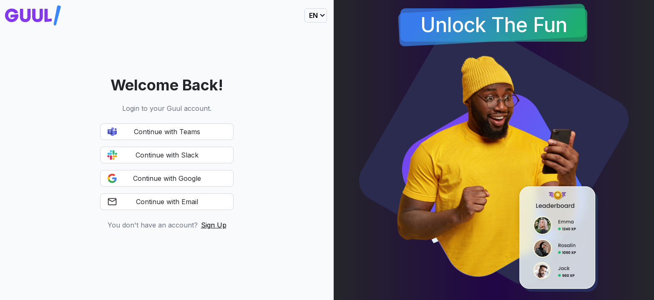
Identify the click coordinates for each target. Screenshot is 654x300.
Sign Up (213, 225)
